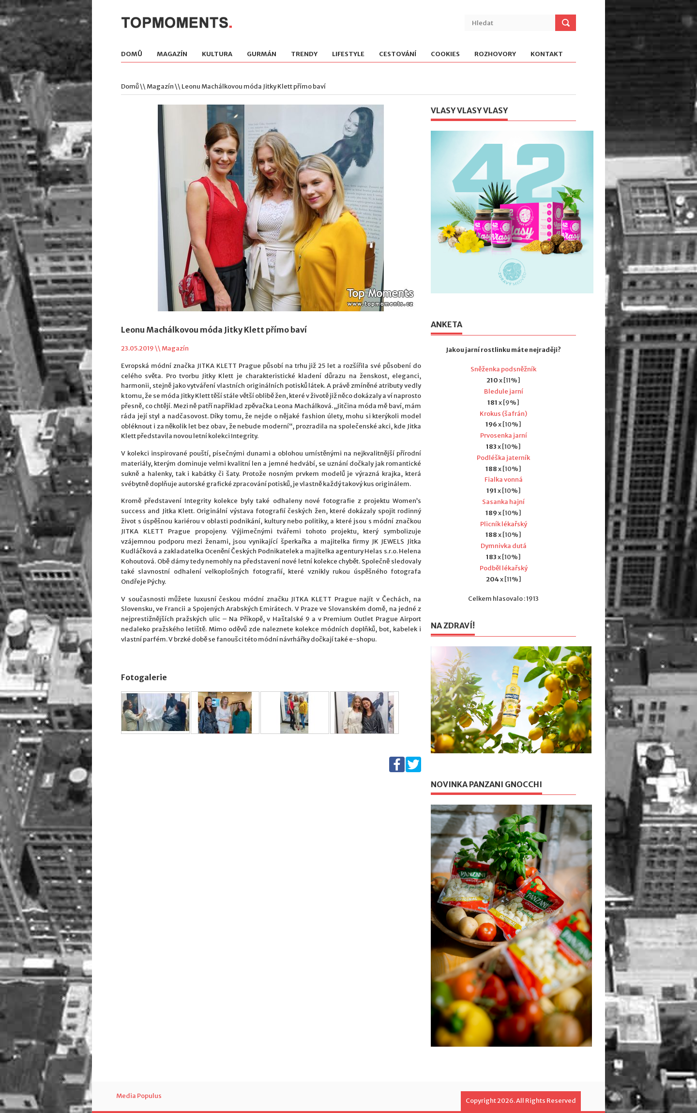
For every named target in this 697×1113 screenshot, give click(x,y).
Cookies (445, 54)
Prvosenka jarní (503, 435)
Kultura (217, 54)
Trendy (304, 54)
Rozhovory (495, 54)
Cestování (397, 54)
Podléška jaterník (503, 458)
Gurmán (261, 54)
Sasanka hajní (503, 502)
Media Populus (139, 1096)
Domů (131, 54)
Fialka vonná (504, 479)
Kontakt (546, 54)
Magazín (172, 54)
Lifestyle (348, 54)
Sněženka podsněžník (503, 369)
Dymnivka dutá (504, 546)
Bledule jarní (503, 391)
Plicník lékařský (503, 524)
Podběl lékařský (504, 568)
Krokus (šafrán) (503, 414)
